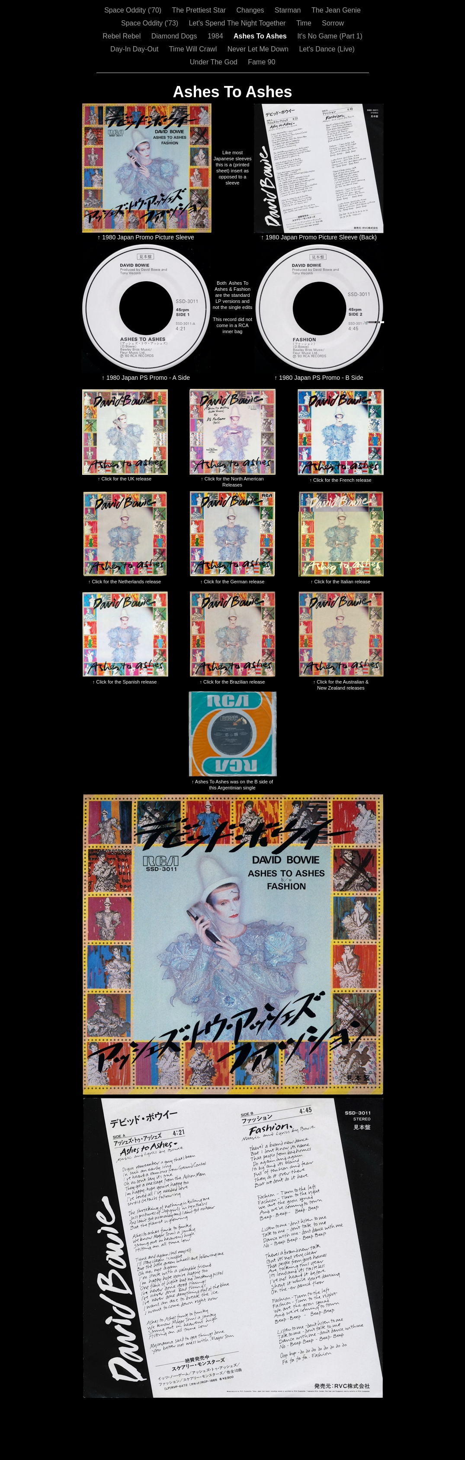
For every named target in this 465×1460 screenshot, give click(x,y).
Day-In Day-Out (135, 49)
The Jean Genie (336, 10)
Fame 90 (261, 62)
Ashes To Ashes (261, 36)
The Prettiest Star (200, 10)
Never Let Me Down (259, 49)
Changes (251, 10)
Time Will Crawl (194, 49)
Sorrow (333, 23)
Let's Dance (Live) (326, 49)
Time (304, 23)
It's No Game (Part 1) (329, 36)
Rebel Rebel (123, 36)
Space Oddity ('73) (150, 23)
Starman (289, 10)
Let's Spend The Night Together (238, 23)
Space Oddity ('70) (133, 10)
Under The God (214, 62)
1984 (216, 36)
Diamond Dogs (175, 36)
